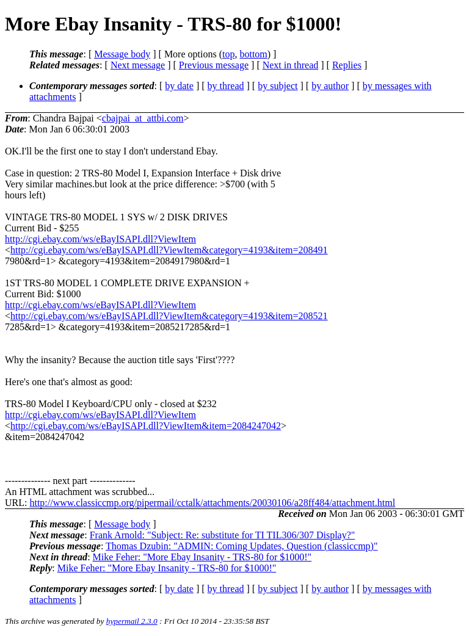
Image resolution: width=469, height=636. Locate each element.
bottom (253, 54)
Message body (122, 54)
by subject (277, 86)
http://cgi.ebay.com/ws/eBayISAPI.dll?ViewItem (100, 239)
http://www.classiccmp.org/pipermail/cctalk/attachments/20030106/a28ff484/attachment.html (212, 502)
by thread (226, 86)
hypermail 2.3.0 (132, 621)
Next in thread (291, 65)
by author (330, 86)
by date (179, 86)
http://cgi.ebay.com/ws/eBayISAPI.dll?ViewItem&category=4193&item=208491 (169, 250)
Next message (138, 65)
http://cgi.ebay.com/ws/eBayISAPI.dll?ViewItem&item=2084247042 (145, 426)
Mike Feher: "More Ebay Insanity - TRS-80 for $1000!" (202, 557)
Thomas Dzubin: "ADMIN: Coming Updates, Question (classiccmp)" (241, 546)
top (228, 54)
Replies (347, 65)
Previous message (214, 65)
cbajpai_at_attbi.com (143, 118)
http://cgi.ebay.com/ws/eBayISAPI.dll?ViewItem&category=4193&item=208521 (169, 316)
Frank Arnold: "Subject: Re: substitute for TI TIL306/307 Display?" (222, 535)
